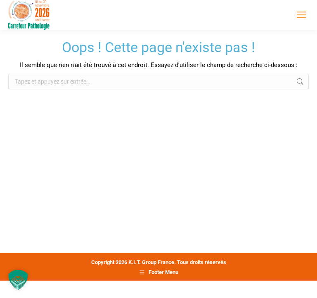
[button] (18, 280)
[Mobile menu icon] (301, 14)
